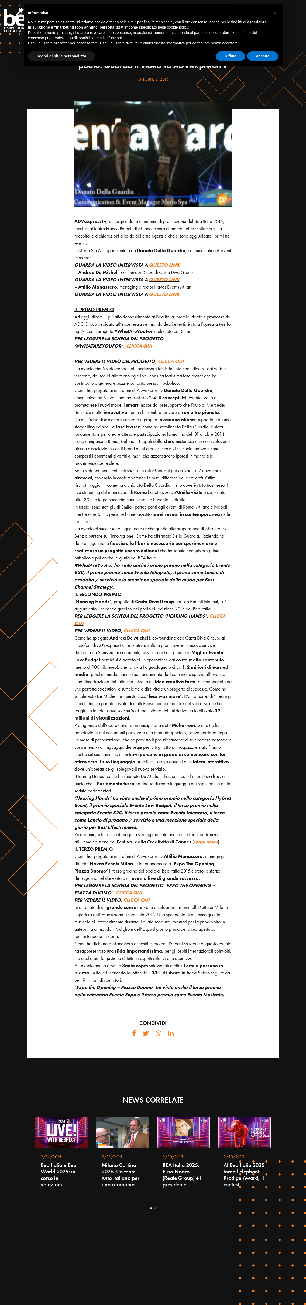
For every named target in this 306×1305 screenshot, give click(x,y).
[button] (275, 1247)
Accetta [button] (263, 1290)
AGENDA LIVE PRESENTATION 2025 (212, 28)
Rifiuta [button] (230, 1290)
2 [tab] (155, 1208)
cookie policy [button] (177, 1261)
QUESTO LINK (164, 265)
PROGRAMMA (252, 15)
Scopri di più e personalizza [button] (61, 1290)
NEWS (153, 41)
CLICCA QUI (139, 346)
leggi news (206, 842)
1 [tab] (151, 1208)
